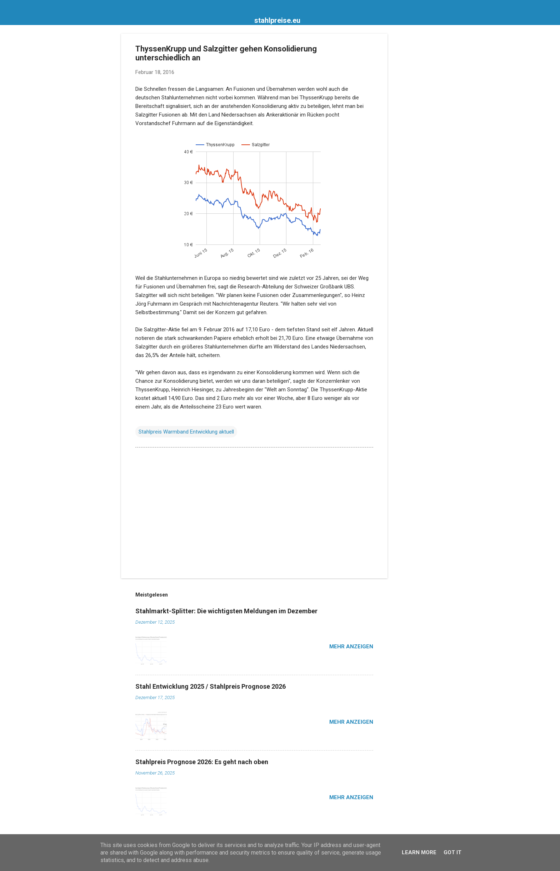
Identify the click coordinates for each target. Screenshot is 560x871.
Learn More (419, 852)
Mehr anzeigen (351, 646)
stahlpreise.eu (277, 20)
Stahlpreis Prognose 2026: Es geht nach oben (201, 762)
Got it (452, 852)
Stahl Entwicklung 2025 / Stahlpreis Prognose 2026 (210, 686)
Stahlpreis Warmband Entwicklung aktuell (186, 432)
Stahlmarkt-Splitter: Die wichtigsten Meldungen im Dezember (226, 611)
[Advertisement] (416, 141)
